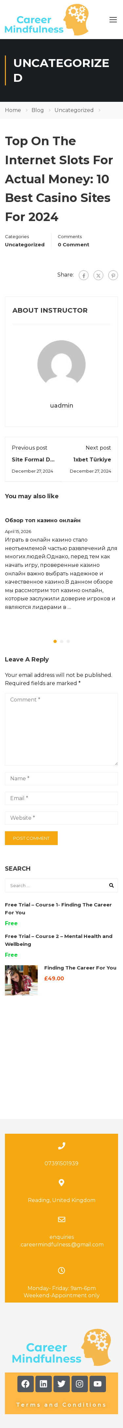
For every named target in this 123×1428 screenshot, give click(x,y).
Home (13, 110)
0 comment (73, 244)
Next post (98, 448)
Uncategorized (74, 110)
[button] (55, 641)
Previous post (30, 448)
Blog (37, 110)
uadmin (61, 405)
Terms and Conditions (61, 1343)
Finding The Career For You (80, 968)
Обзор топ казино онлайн (43, 520)
